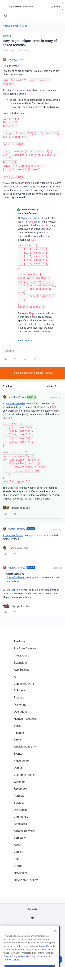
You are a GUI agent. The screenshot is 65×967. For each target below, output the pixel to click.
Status (18, 866)
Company (20, 837)
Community (21, 817)
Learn (17, 739)
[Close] (55, 939)
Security (32, 909)
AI (15, 677)
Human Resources (25, 719)
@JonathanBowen (13, 535)
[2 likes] (16, 507)
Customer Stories (24, 775)
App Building (21, 669)
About (17, 845)
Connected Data (24, 684)
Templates (20, 824)
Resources (20, 788)
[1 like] (15, 548)
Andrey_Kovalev (16, 59)
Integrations (21, 655)
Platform (19, 641)
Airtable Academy (25, 746)
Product (19, 697)
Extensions (20, 662)
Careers (18, 852)
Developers (20, 810)
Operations (20, 711)
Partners (19, 795)
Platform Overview (25, 648)
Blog (16, 859)
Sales (17, 726)
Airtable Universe (24, 831)
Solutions (20, 690)
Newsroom (20, 873)
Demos (18, 768)
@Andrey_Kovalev (31, 218)
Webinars (19, 782)
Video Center (21, 761)
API (32, 917)
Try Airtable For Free (26, 880)
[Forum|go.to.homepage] (21, 6)
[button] (4, 7)
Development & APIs (16, 25)
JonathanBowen (17, 397)
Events (18, 753)
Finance (19, 733)
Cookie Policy (45, 954)
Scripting (9, 350)
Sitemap (32, 926)
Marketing (20, 704)
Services (19, 803)
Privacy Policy (10, 964)
